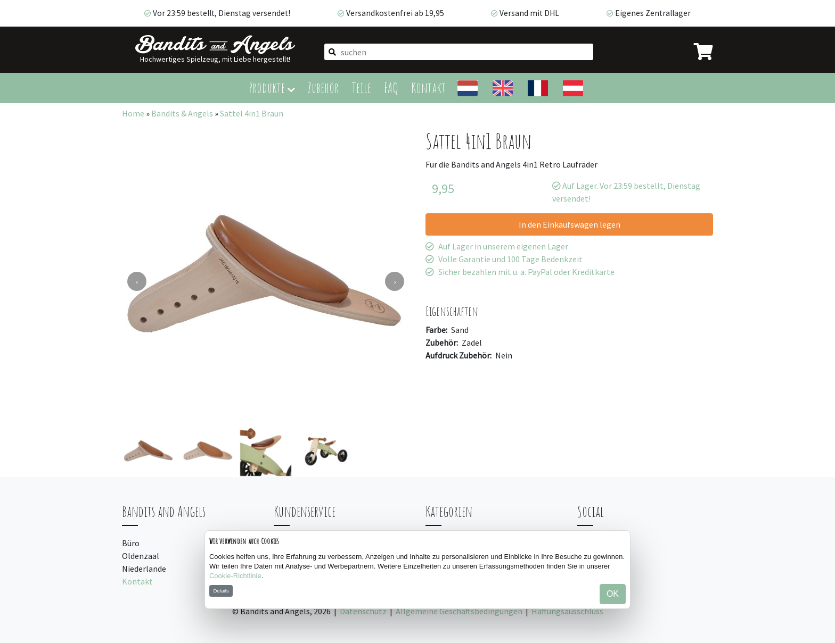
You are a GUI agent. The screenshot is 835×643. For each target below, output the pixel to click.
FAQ (391, 87)
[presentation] (136, 281)
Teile (361, 87)
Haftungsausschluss (567, 611)
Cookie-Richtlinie (235, 576)
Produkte (272, 87)
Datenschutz (363, 611)
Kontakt (428, 87)
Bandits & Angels (182, 113)
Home (133, 113)
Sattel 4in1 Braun (251, 113)
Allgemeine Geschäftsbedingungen (459, 611)
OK (613, 593)
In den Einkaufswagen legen (569, 224)
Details (220, 591)
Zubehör (323, 87)
